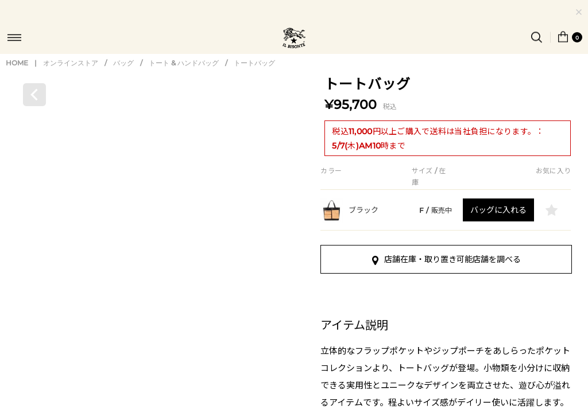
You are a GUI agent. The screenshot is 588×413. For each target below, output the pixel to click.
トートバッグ (254, 96)
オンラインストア (70, 96)
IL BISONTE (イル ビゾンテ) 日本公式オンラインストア (294, 39)
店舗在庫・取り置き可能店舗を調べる (446, 293)
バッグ (123, 96)
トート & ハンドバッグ (184, 96)
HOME (17, 96)
